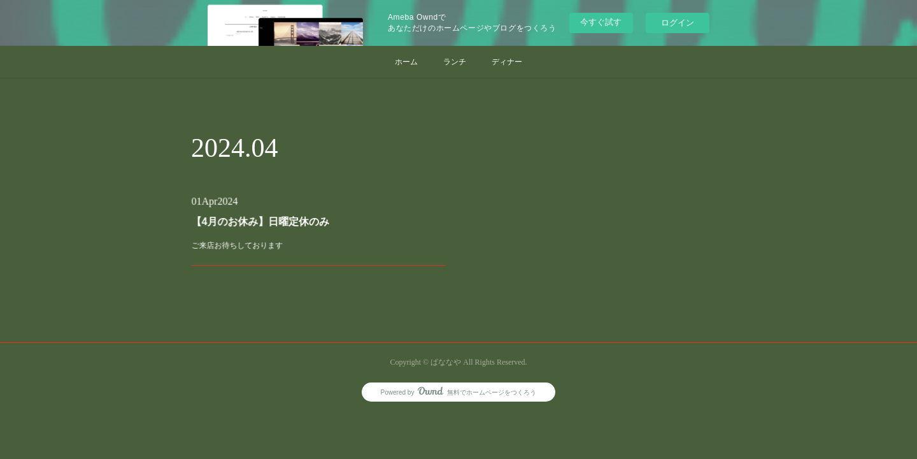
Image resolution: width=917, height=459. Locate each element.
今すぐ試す (601, 22)
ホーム (406, 61)
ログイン (677, 22)
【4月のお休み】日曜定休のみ (269, 222)
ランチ (454, 61)
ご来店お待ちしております (249, 243)
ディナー (507, 61)
